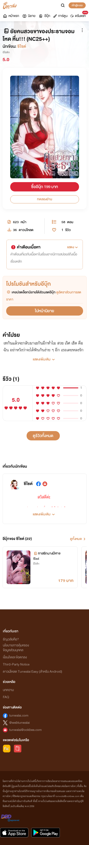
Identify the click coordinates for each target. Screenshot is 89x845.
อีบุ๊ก (44, 16)
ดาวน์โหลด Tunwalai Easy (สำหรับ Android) (32, 672)
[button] (73, 247)
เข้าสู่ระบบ (77, 5)
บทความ (8, 690)
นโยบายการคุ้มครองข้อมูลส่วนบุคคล (16, 647)
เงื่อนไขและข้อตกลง (15, 657)
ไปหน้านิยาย (44, 310)
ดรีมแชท (78, 15)
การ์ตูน (60, 16)
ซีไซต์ (21, 46)
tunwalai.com (18, 715)
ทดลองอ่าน (44, 199)
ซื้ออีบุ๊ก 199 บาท (44, 186)
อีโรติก (6, 52)
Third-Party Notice (16, 664)
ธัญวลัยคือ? (11, 639)
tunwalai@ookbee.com (25, 730)
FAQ (6, 697)
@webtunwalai (19, 723)
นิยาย (28, 16)
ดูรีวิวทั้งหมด (43, 435)
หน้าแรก (11, 16)
